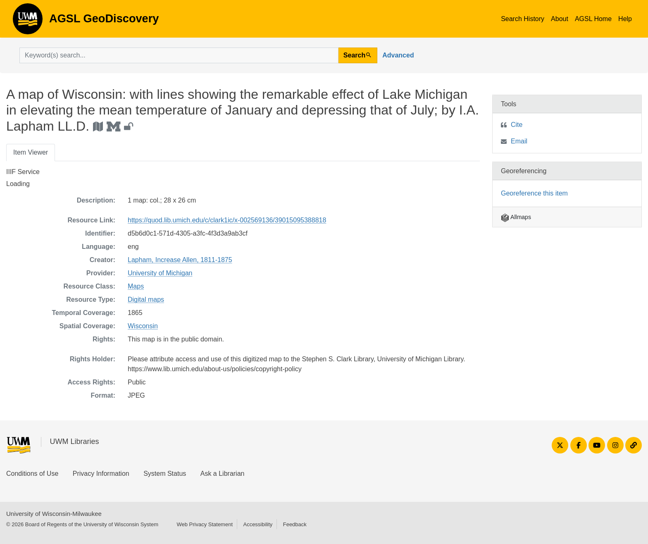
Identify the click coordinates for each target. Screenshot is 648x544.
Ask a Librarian (222, 473)
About (559, 18)
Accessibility (257, 524)
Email (519, 141)
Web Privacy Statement (204, 524)
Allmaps (516, 217)
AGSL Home (593, 18)
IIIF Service (23, 171)
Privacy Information (101, 473)
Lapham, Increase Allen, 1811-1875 (180, 259)
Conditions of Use (32, 473)
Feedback (295, 524)
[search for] (178, 55)
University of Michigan (160, 273)
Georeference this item (534, 193)
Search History (522, 18)
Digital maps (146, 299)
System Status (164, 473)
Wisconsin (143, 325)
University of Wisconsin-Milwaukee (54, 513)
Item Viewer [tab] (30, 152)
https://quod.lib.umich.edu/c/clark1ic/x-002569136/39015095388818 (227, 220)
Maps (136, 286)
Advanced (398, 55)
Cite (516, 124)
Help (625, 18)
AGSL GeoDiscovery (28, 21)
